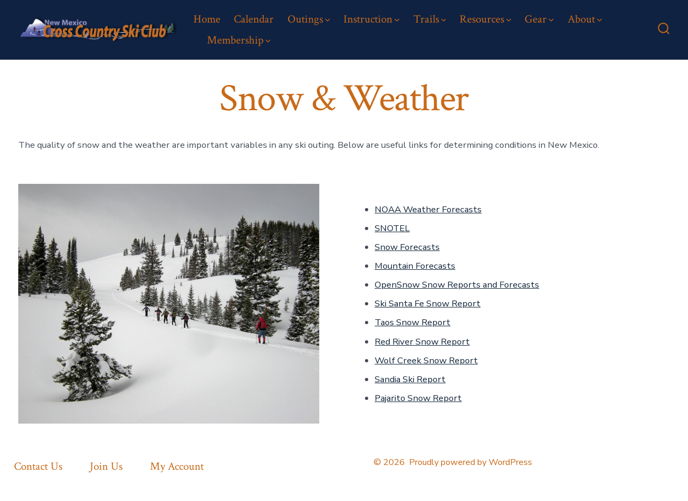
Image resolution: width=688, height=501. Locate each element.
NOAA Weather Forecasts (428, 209)
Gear (539, 19)
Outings (309, 19)
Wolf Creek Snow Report (426, 360)
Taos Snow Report (412, 322)
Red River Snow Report (422, 341)
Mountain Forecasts (415, 266)
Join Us (106, 466)
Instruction (371, 19)
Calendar (254, 19)
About (585, 19)
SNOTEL (392, 228)
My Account (177, 466)
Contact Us (38, 466)
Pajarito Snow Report (418, 398)
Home (207, 19)
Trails (429, 19)
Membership (238, 40)
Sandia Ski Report (410, 379)
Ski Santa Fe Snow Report (428, 303)
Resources (485, 19)
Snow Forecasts (407, 247)
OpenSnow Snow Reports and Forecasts (457, 284)
